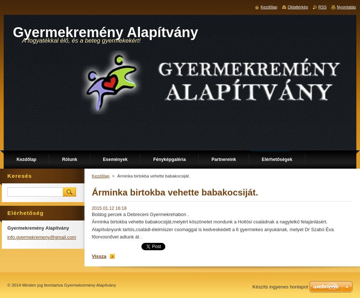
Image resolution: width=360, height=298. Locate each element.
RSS (322, 7)
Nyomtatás (346, 7)
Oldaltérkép (298, 7)
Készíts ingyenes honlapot (280, 287)
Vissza (99, 256)
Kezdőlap (100, 176)
